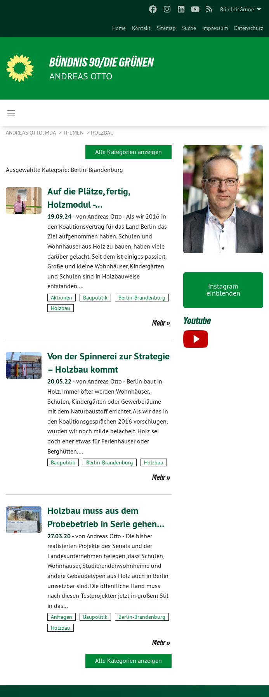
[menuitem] (119, 28)
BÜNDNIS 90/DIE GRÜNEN (101, 62)
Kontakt (141, 28)
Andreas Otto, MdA (31, 132)
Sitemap (166, 28)
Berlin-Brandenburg (141, 297)
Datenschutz (248, 28)
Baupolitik (95, 297)
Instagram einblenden (223, 290)
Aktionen (61, 297)
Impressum (215, 28)
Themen (74, 132)
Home (119, 28)
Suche (189, 28)
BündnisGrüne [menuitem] (237, 9)
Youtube (197, 320)
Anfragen (61, 616)
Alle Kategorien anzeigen (128, 152)
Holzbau (102, 132)
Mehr (158, 323)
